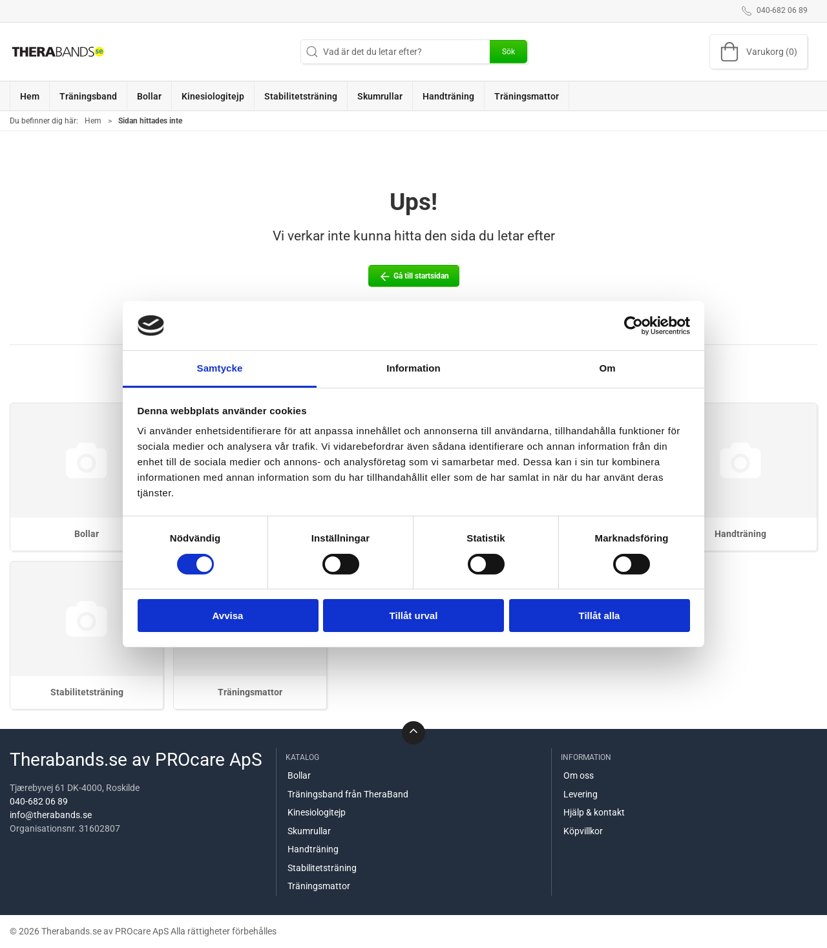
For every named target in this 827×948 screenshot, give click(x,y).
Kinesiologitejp (317, 812)
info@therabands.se (51, 815)
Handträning (740, 534)
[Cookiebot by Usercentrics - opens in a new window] (633, 325)
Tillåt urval (414, 615)
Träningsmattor (250, 692)
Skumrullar (309, 831)
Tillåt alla (599, 615)
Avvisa (228, 615)
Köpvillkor (583, 831)
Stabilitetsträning (86, 692)
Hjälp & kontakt (594, 812)
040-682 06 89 (39, 801)
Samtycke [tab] (220, 368)
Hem (93, 120)
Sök (508, 51)
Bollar (86, 534)
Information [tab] (413, 368)
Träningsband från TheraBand (348, 794)
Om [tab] (607, 368)
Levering (580, 794)
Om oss (578, 775)
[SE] (58, 52)
